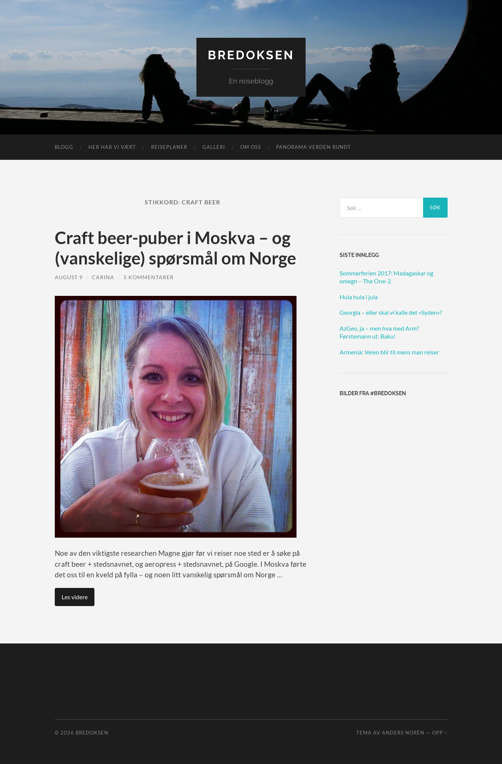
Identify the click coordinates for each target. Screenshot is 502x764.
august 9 (69, 277)
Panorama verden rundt (313, 147)
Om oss (250, 147)
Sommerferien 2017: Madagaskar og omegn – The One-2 (386, 277)
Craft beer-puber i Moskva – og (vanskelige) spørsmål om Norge (175, 247)
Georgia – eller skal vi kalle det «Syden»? (391, 312)
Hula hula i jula (359, 296)
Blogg (64, 147)
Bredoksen (251, 55)
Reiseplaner (169, 147)
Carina (103, 277)
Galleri (213, 147)
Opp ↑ (439, 733)
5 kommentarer (149, 277)
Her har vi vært (112, 147)
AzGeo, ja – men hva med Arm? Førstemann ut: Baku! (379, 332)
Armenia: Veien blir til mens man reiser (389, 352)
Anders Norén (403, 733)
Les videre (75, 596)
